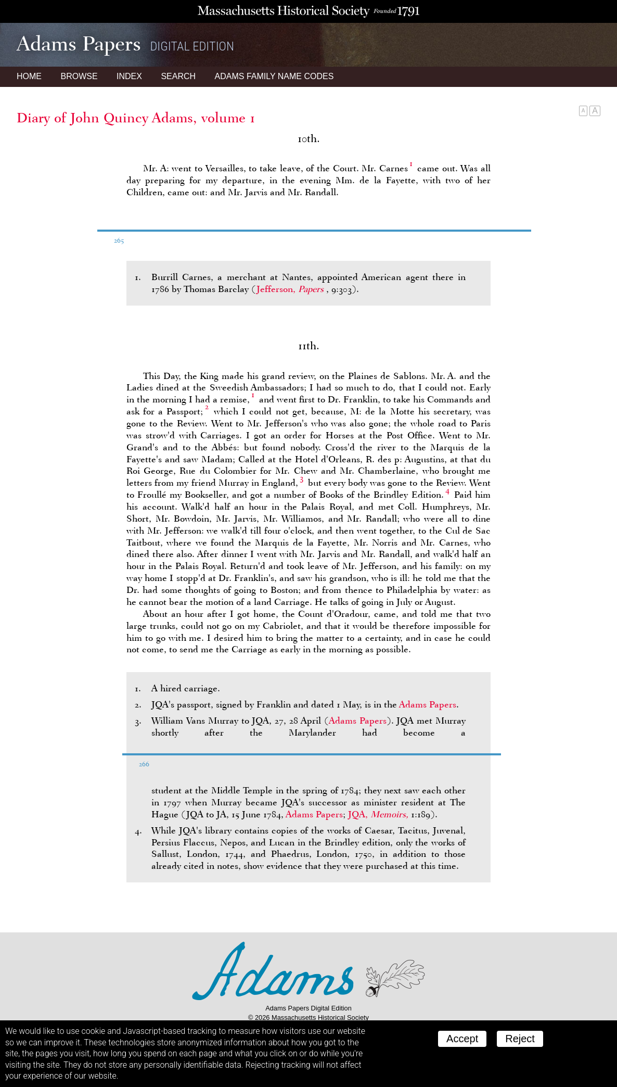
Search (178, 76)
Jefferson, (291, 289)
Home (29, 76)
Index (129, 76)
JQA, (379, 814)
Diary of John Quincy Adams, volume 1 (136, 117)
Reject (520, 1038)
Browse (78, 76)
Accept (462, 1038)
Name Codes (274, 76)
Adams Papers (427, 704)
